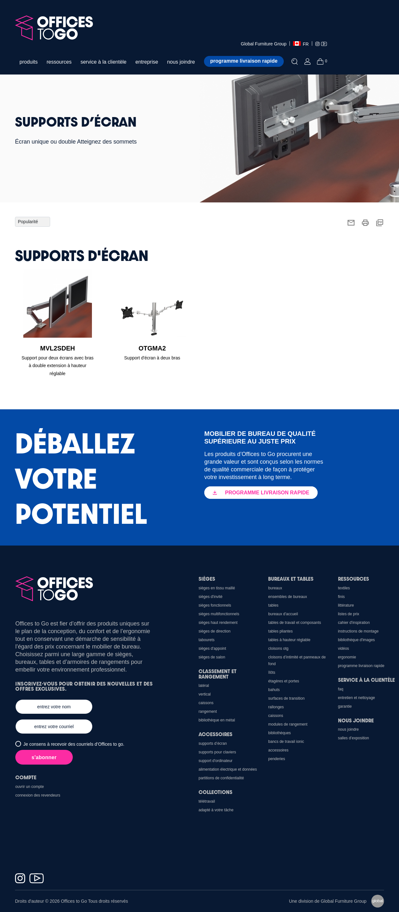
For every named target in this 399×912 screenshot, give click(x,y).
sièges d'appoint (212, 648)
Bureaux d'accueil (283, 614)
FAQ (340, 689)
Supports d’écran (213, 743)
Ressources (353, 578)
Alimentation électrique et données (228, 769)
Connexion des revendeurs (37, 795)
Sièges (207, 578)
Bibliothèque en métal (217, 720)
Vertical (205, 694)
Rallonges (276, 707)
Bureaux (275, 588)
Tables (273, 605)
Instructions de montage (358, 631)
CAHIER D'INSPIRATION (354, 622)
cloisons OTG (278, 648)
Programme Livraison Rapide (361, 666)
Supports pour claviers (217, 752)
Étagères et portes (283, 681)
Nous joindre (356, 720)
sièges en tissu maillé (217, 588)
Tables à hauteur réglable (289, 640)
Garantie (345, 706)
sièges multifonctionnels (219, 614)
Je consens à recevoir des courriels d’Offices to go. (73, 744)
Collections (215, 792)
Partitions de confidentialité (221, 778)
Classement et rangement (218, 673)
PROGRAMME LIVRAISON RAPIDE (261, 492)
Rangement (208, 711)
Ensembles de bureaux (287, 596)
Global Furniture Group (263, 43)
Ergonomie (347, 657)
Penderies (276, 759)
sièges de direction (214, 631)
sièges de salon (212, 657)
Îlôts (271, 672)
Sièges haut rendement (218, 622)
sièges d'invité (210, 596)
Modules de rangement (287, 724)
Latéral (204, 685)
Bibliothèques (279, 733)
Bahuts (274, 690)
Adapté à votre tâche (216, 810)
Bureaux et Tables (290, 578)
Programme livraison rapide (244, 61)
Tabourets (207, 640)
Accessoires (278, 750)
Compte (25, 777)
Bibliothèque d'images (356, 640)
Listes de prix (348, 614)
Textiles (344, 588)
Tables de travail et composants (294, 622)
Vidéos (343, 648)
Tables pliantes (280, 631)
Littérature (346, 605)
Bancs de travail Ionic (286, 741)
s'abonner (44, 757)
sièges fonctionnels (215, 605)
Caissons (275, 715)
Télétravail (207, 801)
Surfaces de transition (286, 698)
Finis (341, 596)
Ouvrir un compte (29, 786)
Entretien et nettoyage (356, 698)
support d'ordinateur (215, 761)
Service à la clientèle (366, 679)
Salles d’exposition (353, 738)
